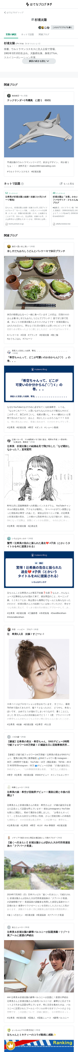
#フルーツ (27, 339)
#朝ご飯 (54, 335)
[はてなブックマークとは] (22, 183)
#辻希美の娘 (13, 825)
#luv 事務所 (49, 825)
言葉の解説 (11, 34)
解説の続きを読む (39, 61)
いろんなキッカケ (19, 538)
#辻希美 (11, 427)
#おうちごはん (14, 339)
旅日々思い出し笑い (20, 246)
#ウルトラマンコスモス (18, 171)
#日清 (23, 335)
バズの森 (15, 737)
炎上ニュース (17, 927)
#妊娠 (19, 724)
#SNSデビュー (42, 775)
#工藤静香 (32, 613)
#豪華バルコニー (61, 1018)
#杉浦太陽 (36, 171)
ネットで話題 (27, 34)
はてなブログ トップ (13, 12)
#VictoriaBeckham (15, 617)
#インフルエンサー (60, 775)
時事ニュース (17, 787)
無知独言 (15, 96)
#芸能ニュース (44, 1018)
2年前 (23, 737)
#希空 (30, 427)
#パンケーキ (13, 335)
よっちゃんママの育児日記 (23, 1030)
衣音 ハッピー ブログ (22, 629)
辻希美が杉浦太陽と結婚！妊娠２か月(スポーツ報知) (25, 198)
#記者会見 (32, 526)
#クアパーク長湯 (56, 915)
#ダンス (39, 427)
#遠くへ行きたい (15, 915)
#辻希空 (39, 724)
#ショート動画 (51, 427)
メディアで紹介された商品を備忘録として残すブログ (33, 838)
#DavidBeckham (58, 613)
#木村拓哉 (44, 613)
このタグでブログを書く (62, 27)
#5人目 (47, 724)
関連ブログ (44, 34)
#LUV (39, 825)
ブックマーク (11, 193)
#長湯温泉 (41, 915)
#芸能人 (31, 1018)
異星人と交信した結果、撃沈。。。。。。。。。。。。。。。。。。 (40, 351)
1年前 (32, 246)
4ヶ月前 (24, 96)
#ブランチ (32, 335)
